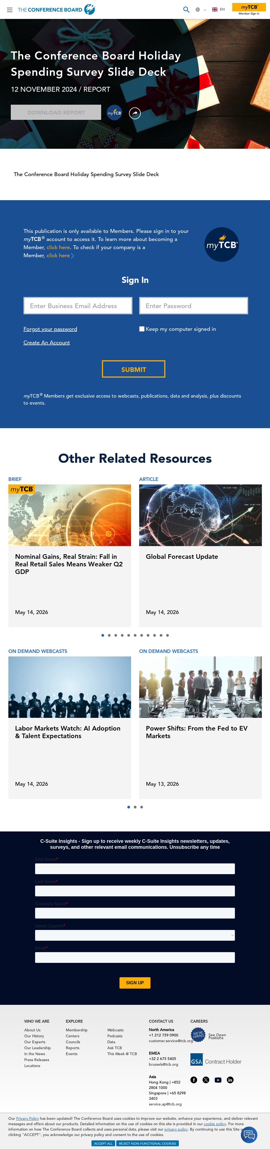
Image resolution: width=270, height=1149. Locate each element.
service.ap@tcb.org (165, 1104)
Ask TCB (114, 1047)
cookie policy (215, 1123)
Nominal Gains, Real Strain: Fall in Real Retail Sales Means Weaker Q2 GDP (69, 564)
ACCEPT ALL (103, 1143)
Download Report (56, 112)
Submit (133, 370)
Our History (34, 1036)
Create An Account (46, 342)
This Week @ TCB (122, 1053)
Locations (32, 1065)
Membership (77, 1030)
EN (218, 9)
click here (58, 247)
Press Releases (36, 1059)
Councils (73, 1041)
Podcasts (114, 1036)
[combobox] (218, 9)
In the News (34, 1053)
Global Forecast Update (182, 556)
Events (71, 1053)
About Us (32, 1030)
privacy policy (176, 1129)
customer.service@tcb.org (171, 1040)
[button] (103, 635)
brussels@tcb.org (163, 1064)
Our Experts (34, 1041)
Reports (72, 1047)
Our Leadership (37, 1047)
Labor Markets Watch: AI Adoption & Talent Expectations (68, 732)
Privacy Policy (27, 1118)
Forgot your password (50, 329)
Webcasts (115, 1030)
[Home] (57, 9)
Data (111, 1041)
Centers (72, 1036)
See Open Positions (217, 1036)
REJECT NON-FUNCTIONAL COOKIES (147, 1143)
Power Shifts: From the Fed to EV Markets (197, 732)
